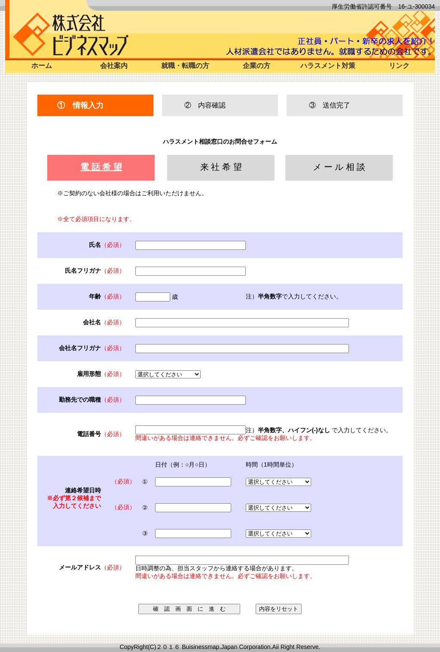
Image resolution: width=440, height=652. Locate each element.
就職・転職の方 (185, 65)
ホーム (41, 65)
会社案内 (114, 65)
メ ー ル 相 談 (339, 167)
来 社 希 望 (221, 167)
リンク (399, 65)
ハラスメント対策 (327, 65)
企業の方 (256, 65)
